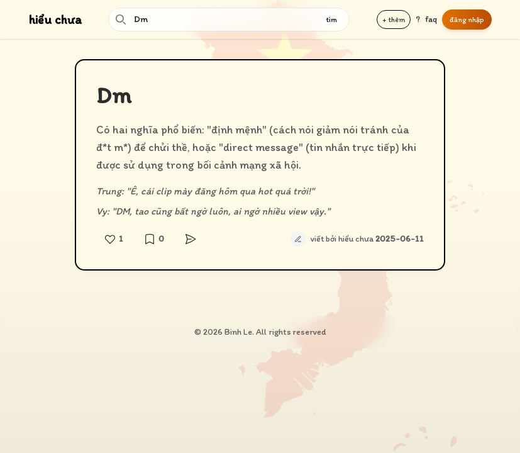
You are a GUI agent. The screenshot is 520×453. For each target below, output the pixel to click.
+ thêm (393, 19)
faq (431, 19)
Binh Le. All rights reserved (275, 332)
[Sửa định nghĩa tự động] (298, 239)
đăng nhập (467, 19)
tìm (331, 19)
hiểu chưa (55, 19)
